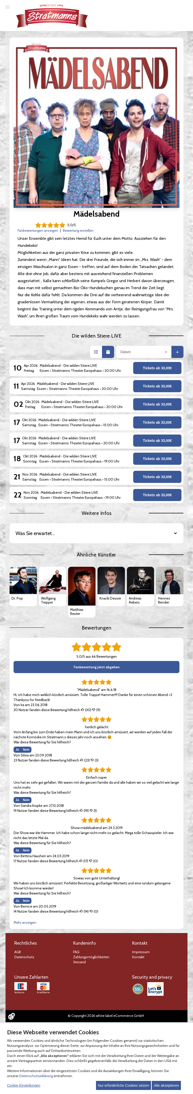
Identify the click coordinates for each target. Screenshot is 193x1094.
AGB (17, 952)
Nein (26, 749)
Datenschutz (24, 957)
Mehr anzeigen (25, 922)
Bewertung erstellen (78, 230)
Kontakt (138, 957)
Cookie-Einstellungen (23, 1085)
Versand (79, 962)
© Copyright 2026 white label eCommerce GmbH (106, 1015)
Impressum (141, 952)
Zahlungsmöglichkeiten (91, 957)
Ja (17, 749)
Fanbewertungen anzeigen (38, 230)
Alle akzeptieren (166, 1085)
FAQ (76, 952)
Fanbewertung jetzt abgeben (97, 667)
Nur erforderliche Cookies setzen (123, 1085)
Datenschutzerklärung (36, 1076)
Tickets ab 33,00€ (157, 368)
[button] (96, 352)
